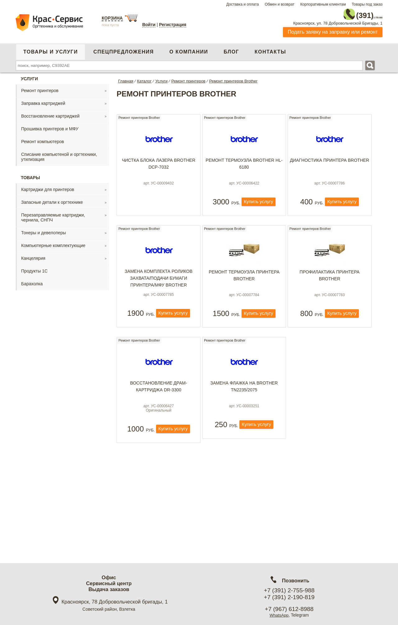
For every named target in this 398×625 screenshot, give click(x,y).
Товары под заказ (367, 4)
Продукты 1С (34, 268)
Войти (148, 24)
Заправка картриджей (43, 100)
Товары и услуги (50, 49)
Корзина (112, 18)
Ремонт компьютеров (42, 139)
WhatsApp (279, 615)
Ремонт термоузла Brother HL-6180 (244, 164)
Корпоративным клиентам (323, 4)
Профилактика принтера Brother (330, 285)
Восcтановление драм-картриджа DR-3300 (158, 406)
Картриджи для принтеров (47, 186)
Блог (231, 49)
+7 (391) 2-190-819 (289, 597)
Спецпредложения (123, 49)
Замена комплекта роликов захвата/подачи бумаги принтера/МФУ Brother (158, 288)
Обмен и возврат (279, 4)
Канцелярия (33, 255)
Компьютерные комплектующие (53, 242)
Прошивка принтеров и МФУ (49, 126)
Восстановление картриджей (50, 113)
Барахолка (32, 281)
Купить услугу (258, 209)
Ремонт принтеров (39, 88)
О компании (188, 49)
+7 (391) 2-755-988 (289, 590)
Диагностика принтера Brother (329, 160)
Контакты (270, 49)
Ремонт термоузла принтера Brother (244, 285)
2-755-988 (351, 13)
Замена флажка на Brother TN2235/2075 (244, 406)
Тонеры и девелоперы (43, 230)
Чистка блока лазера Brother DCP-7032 (158, 164)
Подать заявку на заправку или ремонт (333, 29)
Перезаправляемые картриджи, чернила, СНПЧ (53, 215)
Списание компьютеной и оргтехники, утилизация (59, 154)
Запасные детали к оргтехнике (52, 199)
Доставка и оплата (242, 4)
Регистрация (173, 24)
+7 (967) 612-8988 (289, 609)
